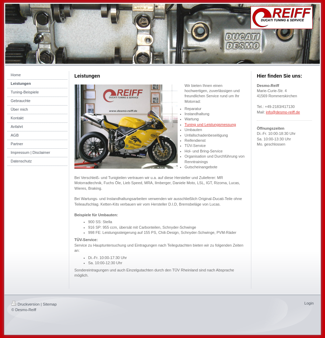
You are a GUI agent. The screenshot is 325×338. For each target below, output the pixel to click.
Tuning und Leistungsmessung (210, 124)
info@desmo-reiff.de (283, 112)
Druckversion (25, 304)
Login (309, 303)
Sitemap (49, 304)
